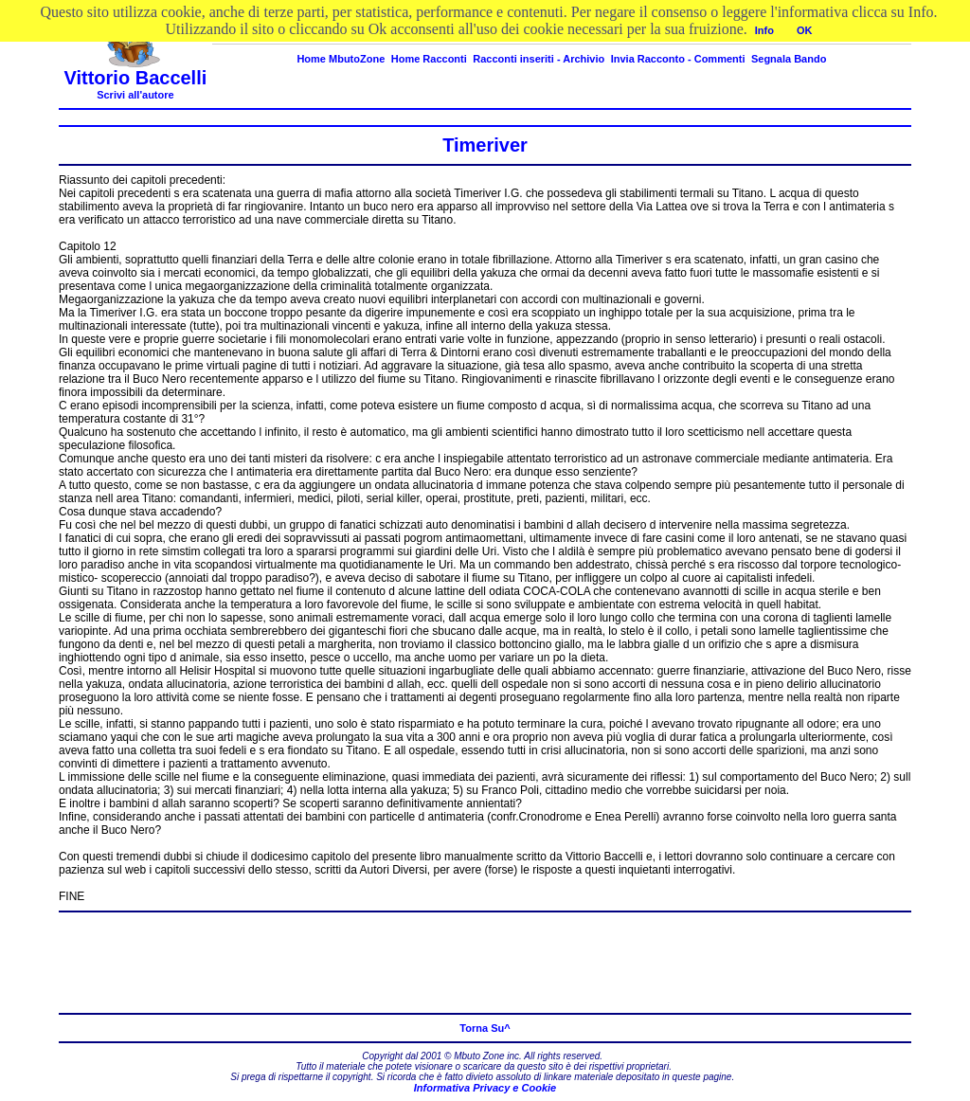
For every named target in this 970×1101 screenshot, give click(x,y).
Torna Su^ (484, 1028)
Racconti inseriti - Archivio (538, 58)
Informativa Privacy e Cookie (485, 1087)
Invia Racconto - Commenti (678, 58)
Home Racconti (429, 58)
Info (764, 30)
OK (805, 30)
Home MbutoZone (340, 58)
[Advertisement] (485, 962)
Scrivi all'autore (135, 94)
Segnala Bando (788, 58)
